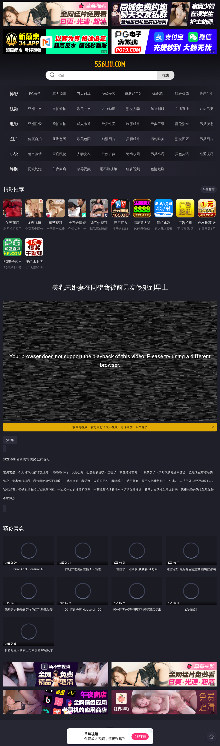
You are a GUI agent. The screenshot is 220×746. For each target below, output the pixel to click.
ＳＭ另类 (206, 108)
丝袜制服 (157, 108)
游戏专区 (108, 93)
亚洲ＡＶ (35, 108)
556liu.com (110, 64)
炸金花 (157, 93)
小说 (14, 154)
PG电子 (34, 93)
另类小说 (157, 153)
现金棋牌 (182, 93)
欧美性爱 (108, 123)
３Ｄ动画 (108, 108)
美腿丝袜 (133, 138)
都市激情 (35, 153)
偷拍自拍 (59, 123)
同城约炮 (35, 169)
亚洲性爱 (35, 123)
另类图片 (206, 138)
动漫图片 (108, 138)
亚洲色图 (59, 138)
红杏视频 (133, 169)
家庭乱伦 (59, 153)
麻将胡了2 (133, 93)
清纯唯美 (157, 138)
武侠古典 (108, 153)
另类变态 (206, 123)
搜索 (165, 75)
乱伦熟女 (182, 123)
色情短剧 (157, 169)
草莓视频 (84, 169)
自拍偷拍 (59, 108)
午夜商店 (59, 169)
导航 (14, 169)
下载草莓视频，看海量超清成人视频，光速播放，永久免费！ (142, 427)
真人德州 (59, 93)
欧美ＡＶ (84, 108)
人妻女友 (84, 153)
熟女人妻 (133, 108)
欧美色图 (84, 138)
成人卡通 (84, 123)
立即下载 (140, 736)
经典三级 (157, 123)
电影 (14, 124)
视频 (14, 109)
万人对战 (84, 93)
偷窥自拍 (35, 138)
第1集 (10, 440)
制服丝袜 (133, 123)
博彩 (14, 93)
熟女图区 (182, 138)
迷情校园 (133, 153)
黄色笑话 (182, 153)
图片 (14, 139)
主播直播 (182, 108)
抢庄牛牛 (206, 93)
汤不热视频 (108, 169)
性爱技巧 (206, 153)
